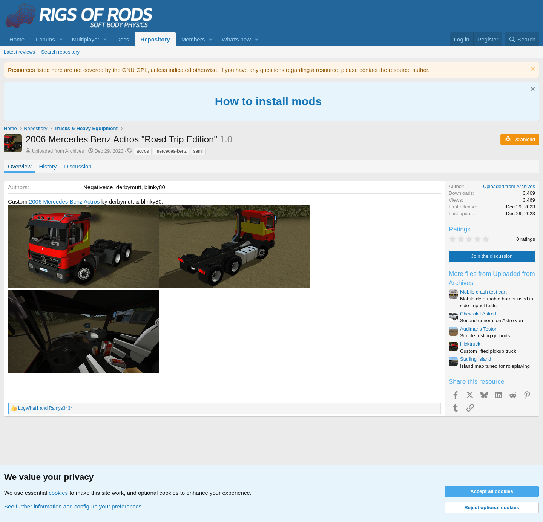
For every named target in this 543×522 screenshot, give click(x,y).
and (45, 408)
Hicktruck (470, 344)
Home (17, 39)
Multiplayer (86, 39)
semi (198, 151)
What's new (236, 39)
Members (193, 39)
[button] (61, 39)
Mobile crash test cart (483, 292)
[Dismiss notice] (532, 70)
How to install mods (268, 101)
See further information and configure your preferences (72, 506)
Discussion (78, 166)
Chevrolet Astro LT (480, 314)
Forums (45, 39)
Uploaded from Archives (58, 151)
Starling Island (475, 359)
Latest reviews (19, 52)
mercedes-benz (171, 151)
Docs (122, 39)
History (48, 166)
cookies (58, 493)
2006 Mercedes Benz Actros (64, 201)
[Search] (522, 39)
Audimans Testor (478, 329)
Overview (20, 166)
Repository (155, 39)
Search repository (60, 52)
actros (143, 151)
